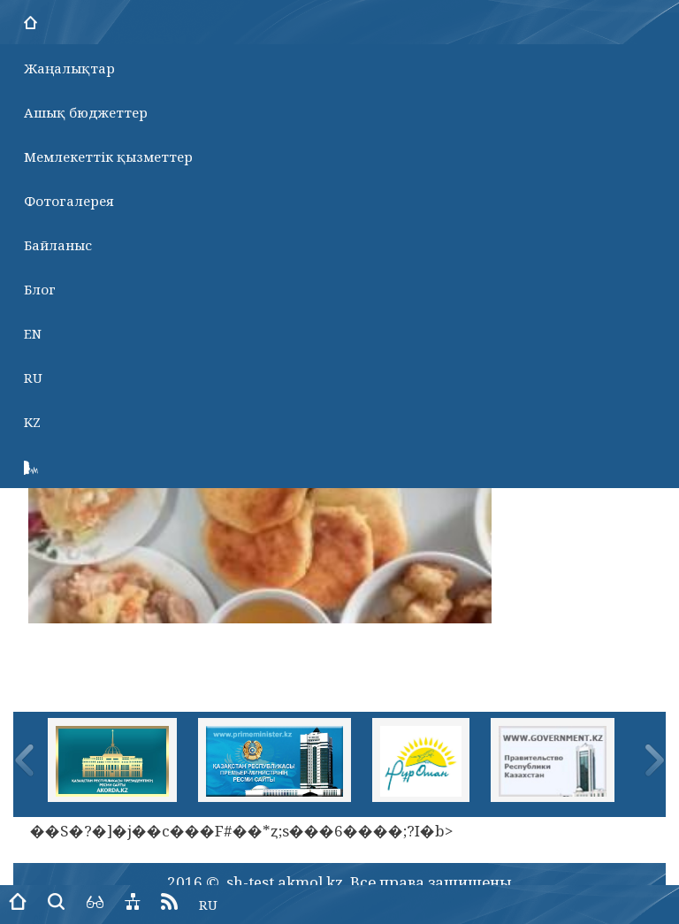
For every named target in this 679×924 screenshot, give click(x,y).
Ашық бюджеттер (86, 112)
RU (33, 377)
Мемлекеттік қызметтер (108, 156)
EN (33, 333)
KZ (32, 422)
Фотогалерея (69, 201)
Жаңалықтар (69, 68)
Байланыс (58, 245)
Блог (40, 289)
